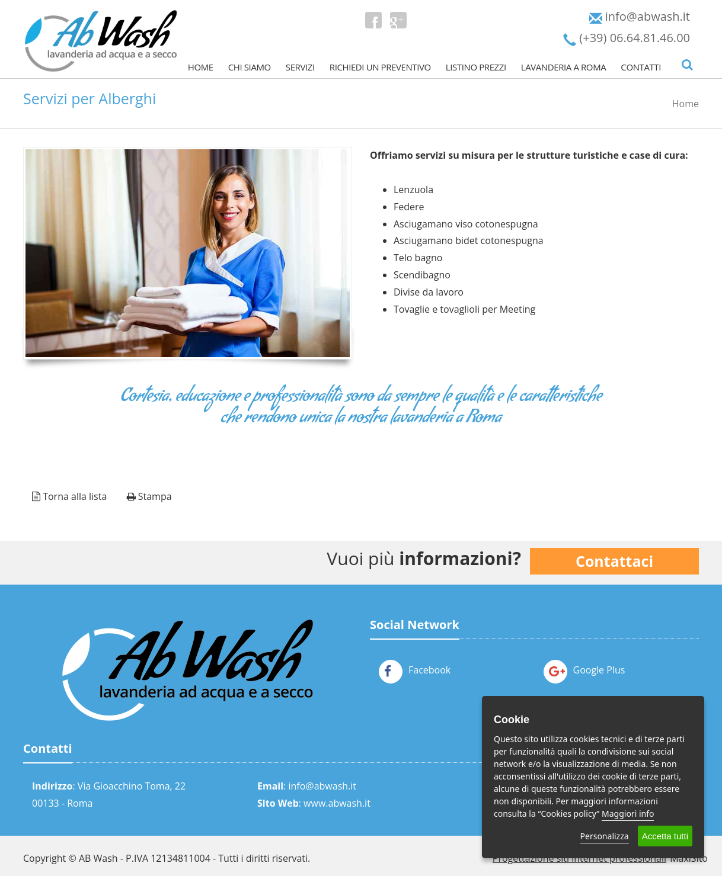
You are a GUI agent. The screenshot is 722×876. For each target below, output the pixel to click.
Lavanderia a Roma (563, 67)
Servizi (300, 67)
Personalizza (604, 836)
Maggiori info (628, 813)
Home (200, 67)
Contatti (641, 67)
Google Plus (584, 669)
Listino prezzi (476, 67)
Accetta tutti (665, 836)
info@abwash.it (322, 785)
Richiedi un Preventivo (380, 67)
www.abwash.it (337, 803)
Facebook (415, 669)
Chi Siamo (249, 67)
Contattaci (614, 561)
